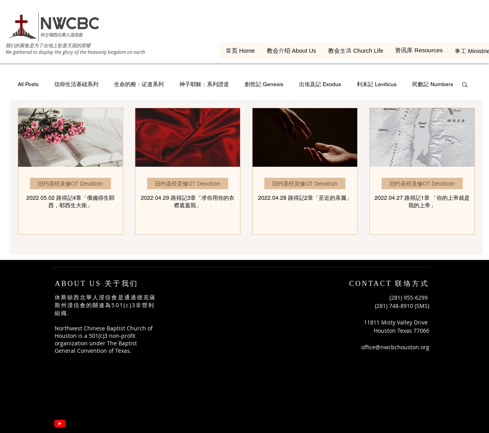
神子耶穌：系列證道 (204, 84)
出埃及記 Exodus (320, 84)
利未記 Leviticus (377, 84)
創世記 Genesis (264, 84)
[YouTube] (59, 423)
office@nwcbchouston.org (395, 347)
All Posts (28, 84)
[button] (465, 85)
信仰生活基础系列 (76, 84)
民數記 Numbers (432, 84)
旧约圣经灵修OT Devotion (70, 183)
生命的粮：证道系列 (139, 84)
